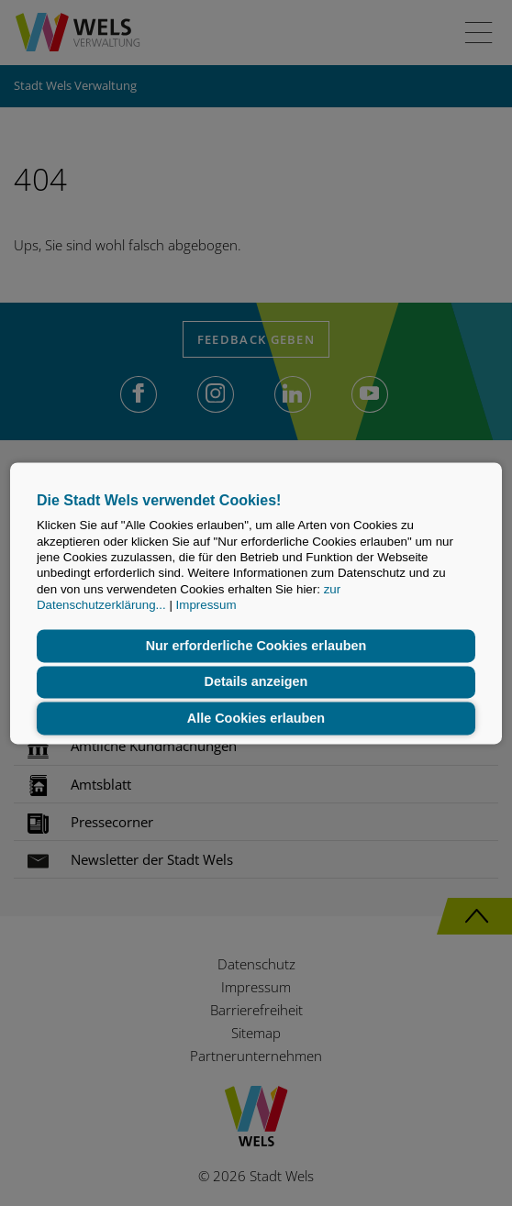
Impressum (206, 605)
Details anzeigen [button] (256, 682)
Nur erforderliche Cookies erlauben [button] (256, 645)
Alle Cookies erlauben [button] (256, 718)
